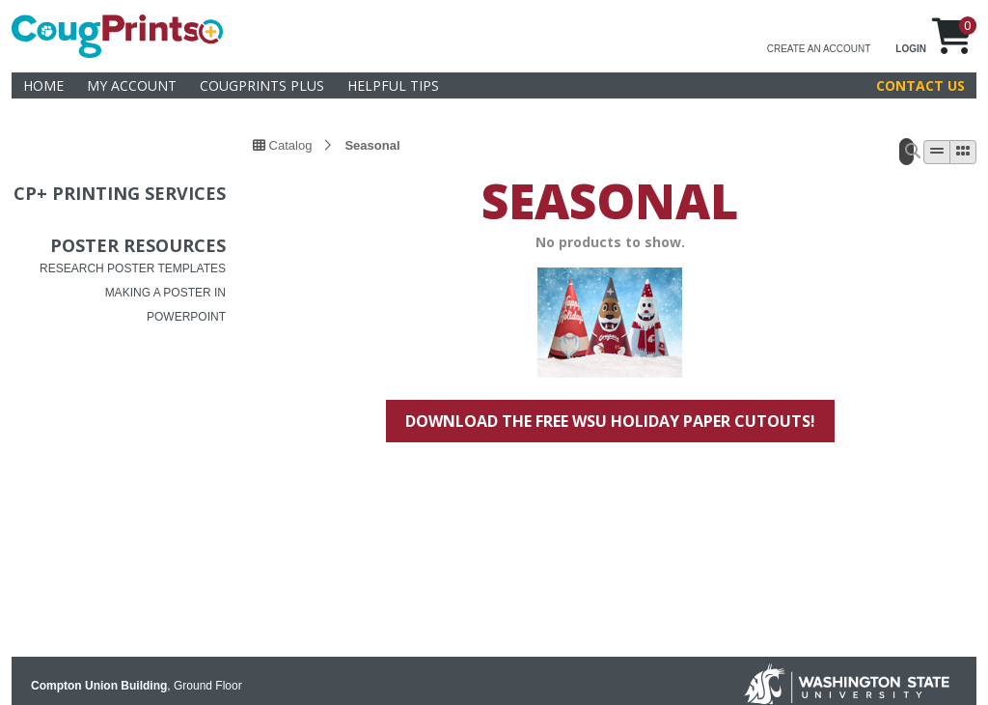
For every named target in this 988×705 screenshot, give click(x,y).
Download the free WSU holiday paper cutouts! (610, 421)
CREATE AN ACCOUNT (819, 48)
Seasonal (371, 145)
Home (43, 85)
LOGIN (910, 48)
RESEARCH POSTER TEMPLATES (133, 268)
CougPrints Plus (262, 85)
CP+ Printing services (120, 193)
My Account (132, 85)
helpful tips (393, 85)
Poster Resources (138, 245)
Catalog (282, 145)
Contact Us (920, 85)
